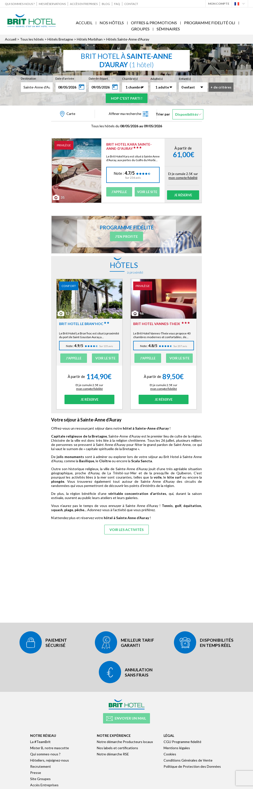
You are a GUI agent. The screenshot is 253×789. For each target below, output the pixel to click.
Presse (35, 772)
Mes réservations (52, 4)
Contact (131, 4)
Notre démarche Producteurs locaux (125, 742)
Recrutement (40, 766)
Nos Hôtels (112, 22)
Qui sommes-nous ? (20, 4)
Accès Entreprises (84, 4)
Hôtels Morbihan (90, 39)
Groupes (140, 28)
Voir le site (147, 192)
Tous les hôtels (32, 39)
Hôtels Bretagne (60, 39)
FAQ (117, 4)
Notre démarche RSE (113, 754)
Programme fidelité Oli (209, 22)
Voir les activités (126, 529)
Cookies (170, 754)
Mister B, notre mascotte (49, 748)
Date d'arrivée (64, 78)
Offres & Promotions (154, 22)
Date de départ (98, 78)
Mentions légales (177, 748)
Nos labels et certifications (117, 748)
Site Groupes (40, 779)
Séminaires (168, 28)
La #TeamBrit (40, 742)
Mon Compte (218, 3)
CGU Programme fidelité (182, 742)
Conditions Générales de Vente (188, 760)
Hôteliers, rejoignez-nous (49, 760)
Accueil (84, 22)
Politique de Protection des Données (192, 766)
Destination (28, 78)
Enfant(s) (185, 79)
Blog (106, 4)
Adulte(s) (156, 79)
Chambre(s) (130, 79)
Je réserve (183, 195)
